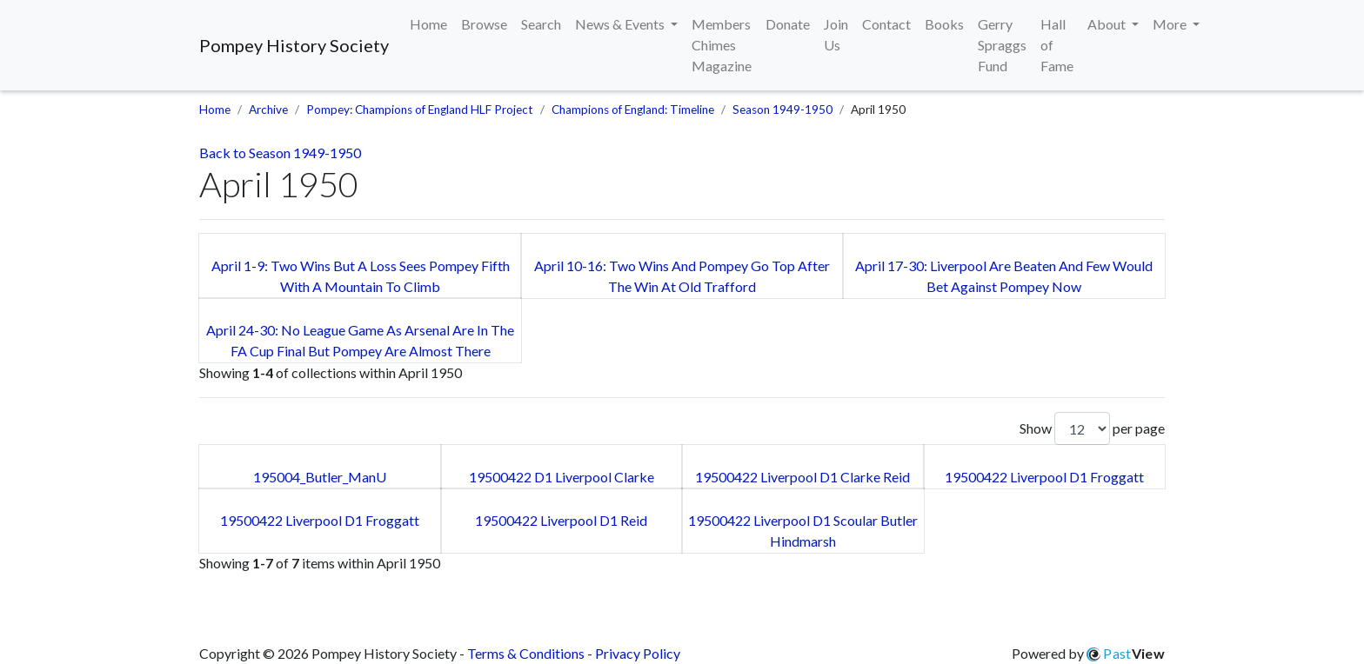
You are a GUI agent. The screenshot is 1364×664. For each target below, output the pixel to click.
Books (944, 24)
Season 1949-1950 (782, 109)
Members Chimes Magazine (722, 45)
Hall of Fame (1056, 45)
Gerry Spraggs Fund (1002, 45)
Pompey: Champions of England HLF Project (419, 109)
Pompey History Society (294, 45)
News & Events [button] (621, 24)
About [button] (1107, 24)
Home (428, 24)
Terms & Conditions (526, 653)
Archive (268, 109)
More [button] (1171, 24)
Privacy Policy (637, 653)
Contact (886, 24)
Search (541, 24)
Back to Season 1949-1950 (280, 152)
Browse (484, 24)
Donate (788, 24)
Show (1065, 428)
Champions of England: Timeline (633, 109)
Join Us (836, 34)
